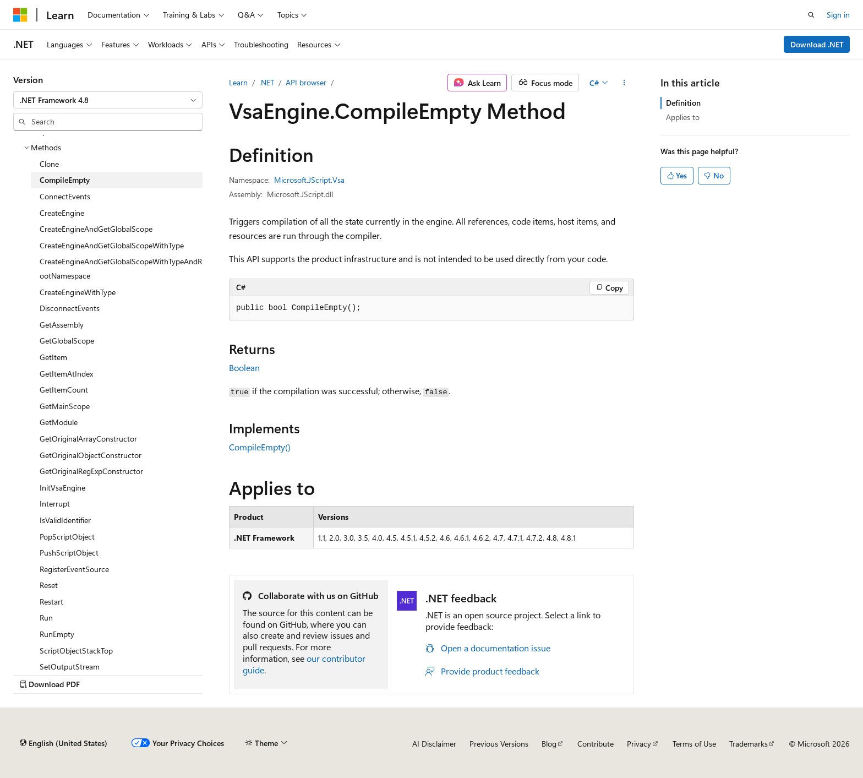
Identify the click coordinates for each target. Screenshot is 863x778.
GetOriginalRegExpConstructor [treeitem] (91, 471)
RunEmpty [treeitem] (57, 634)
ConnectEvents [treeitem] (65, 196)
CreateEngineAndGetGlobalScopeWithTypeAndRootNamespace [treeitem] (121, 268)
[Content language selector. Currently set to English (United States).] (63, 743)
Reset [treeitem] (49, 585)
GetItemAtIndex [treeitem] (66, 373)
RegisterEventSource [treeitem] (74, 569)
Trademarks (748, 743)
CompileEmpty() (260, 447)
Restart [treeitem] (51, 601)
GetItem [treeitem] (53, 357)
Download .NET (817, 44)
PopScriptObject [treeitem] (67, 536)
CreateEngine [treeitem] (62, 213)
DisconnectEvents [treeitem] (70, 308)
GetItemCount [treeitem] (64, 389)
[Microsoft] (20, 15)
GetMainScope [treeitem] (65, 406)
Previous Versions (498, 743)
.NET (266, 82)
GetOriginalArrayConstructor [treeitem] (88, 438)
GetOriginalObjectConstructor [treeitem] (90, 455)
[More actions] (624, 82)
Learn (238, 82)
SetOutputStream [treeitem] (70, 666)
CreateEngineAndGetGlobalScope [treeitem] (96, 229)
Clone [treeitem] (49, 164)
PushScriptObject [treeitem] (69, 552)
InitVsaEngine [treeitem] (62, 487)
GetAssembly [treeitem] (62, 324)
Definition (683, 102)
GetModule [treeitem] (59, 422)
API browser (306, 82)
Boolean (244, 367)
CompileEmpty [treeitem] (65, 180)
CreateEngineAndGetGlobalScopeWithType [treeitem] (112, 245)
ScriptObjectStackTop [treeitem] (76, 650)
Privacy (639, 743)
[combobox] (108, 100)
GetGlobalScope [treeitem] (67, 340)
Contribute (595, 743)
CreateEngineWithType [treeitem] (78, 292)
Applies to (683, 117)
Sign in (838, 14)
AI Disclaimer (434, 743)
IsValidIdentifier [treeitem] (65, 520)
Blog (549, 743)
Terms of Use (694, 743)
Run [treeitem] (46, 617)
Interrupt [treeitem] (55, 503)
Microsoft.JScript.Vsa (309, 180)
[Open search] (811, 15)
